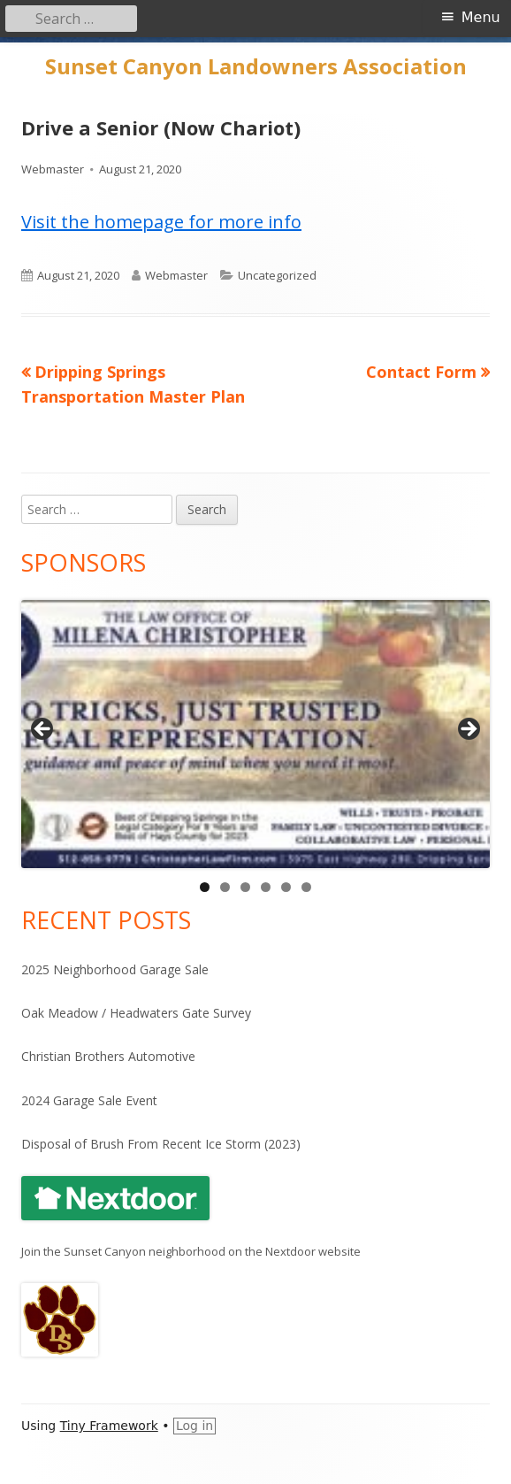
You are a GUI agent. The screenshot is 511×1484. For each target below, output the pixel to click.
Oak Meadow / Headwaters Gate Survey (136, 1012)
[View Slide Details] (255, 734)
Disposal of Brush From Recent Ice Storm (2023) (161, 1143)
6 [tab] (306, 887)
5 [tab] (286, 887)
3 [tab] (245, 887)
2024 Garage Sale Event (89, 1100)
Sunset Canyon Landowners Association (256, 67)
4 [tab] (266, 887)
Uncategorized (277, 275)
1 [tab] (205, 887)
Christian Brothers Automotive (108, 1056)
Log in (194, 1426)
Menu (480, 17)
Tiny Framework (109, 1426)
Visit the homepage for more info (161, 222)
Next (467, 730)
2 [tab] (225, 887)
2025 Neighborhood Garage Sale (115, 969)
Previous (43, 730)
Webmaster (52, 169)
